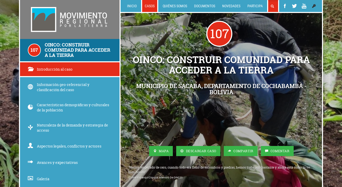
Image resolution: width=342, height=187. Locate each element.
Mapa (161, 151)
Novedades (231, 5)
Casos (150, 5)
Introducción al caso (50, 69)
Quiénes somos (175, 5)
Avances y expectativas (53, 162)
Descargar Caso (198, 151)
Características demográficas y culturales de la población (68, 107)
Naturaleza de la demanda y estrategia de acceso (68, 128)
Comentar (277, 151)
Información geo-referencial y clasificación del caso (58, 87)
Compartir (240, 151)
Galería (38, 179)
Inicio (132, 5)
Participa (255, 5)
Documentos (204, 5)
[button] (314, 6)
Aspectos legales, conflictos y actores (64, 146)
